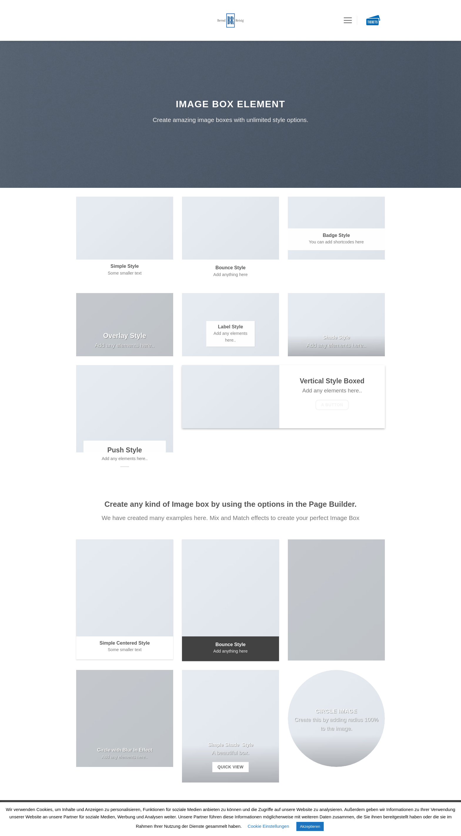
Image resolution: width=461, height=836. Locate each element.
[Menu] (348, 11)
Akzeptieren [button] (310, 826)
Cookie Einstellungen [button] (268, 826)
